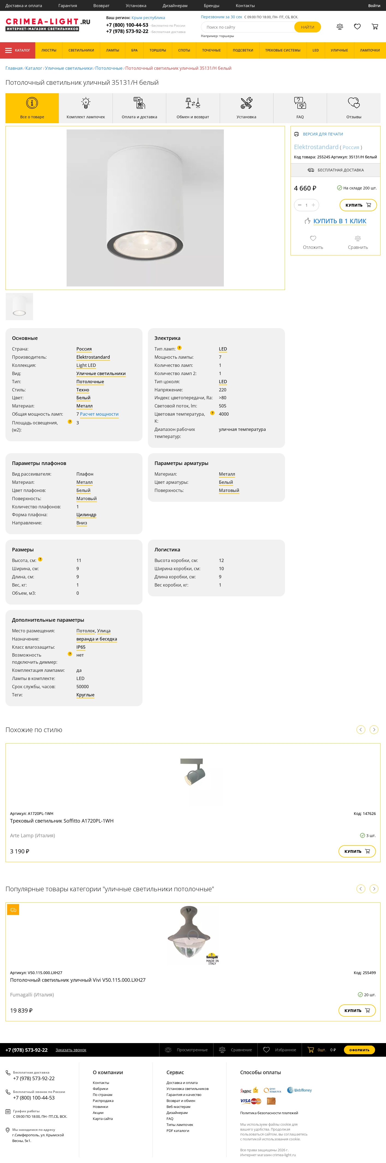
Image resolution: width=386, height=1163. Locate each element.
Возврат (101, 5)
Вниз (81, 523)
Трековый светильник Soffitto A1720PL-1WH (62, 820)
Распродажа (103, 1100)
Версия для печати (323, 134)
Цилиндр (86, 515)
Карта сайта (103, 1118)
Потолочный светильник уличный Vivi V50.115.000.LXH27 (78, 980)
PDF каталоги (178, 1130)
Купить (358, 205)
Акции (98, 1112)
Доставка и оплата (23, 5)
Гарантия (67, 5)
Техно (82, 390)
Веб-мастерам (179, 1106)
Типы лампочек (180, 1124)
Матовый (86, 499)
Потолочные (109, 68)
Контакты (245, 5)
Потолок (85, 631)
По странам (102, 1094)
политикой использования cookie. (272, 1139)
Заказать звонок (71, 1049)
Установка (136, 5)
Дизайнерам (175, 5)
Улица (104, 631)
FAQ (170, 1118)
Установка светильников (188, 1088)
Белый (83, 398)
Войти (374, 5)
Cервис (175, 1072)
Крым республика (148, 18)
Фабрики (100, 1088)
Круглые (85, 695)
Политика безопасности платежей (269, 1112)
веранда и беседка (96, 639)
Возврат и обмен (181, 1100)
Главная (14, 68)
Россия (84, 349)
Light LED (86, 365)
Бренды (211, 5)
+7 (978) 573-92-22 (146, 31)
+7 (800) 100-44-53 (145, 25)
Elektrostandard (93, 357)
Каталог (17, 50)
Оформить (359, 1050)
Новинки (100, 1106)
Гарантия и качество (184, 1094)
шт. (316, 1050)
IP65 (80, 647)
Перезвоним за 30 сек (221, 17)
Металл (84, 406)
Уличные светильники (69, 68)
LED (223, 349)
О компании (108, 1072)
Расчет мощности (99, 414)
